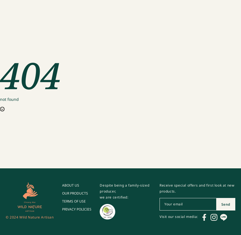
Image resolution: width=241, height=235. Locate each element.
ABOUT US (70, 185)
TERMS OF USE (74, 201)
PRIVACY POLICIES (76, 209)
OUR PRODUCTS (75, 193)
